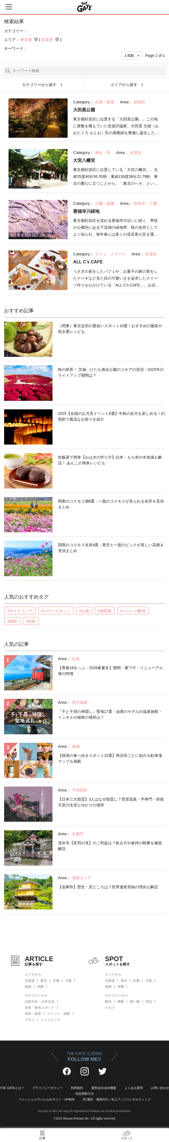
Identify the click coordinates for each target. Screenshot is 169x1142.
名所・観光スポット (39, 1007)
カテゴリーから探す (39, 84)
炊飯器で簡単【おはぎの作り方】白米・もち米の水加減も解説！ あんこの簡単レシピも (110, 460)
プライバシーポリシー (47, 1087)
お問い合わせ (160, 1087)
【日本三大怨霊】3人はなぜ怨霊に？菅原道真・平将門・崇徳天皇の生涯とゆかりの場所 (111, 802)
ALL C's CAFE (88, 262)
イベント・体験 (58, 1014)
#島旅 (31, 621)
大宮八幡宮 (84, 160)
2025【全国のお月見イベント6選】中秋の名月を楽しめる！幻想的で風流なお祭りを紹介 (111, 416)
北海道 (30, 981)
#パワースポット (55, 611)
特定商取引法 (85, 1093)
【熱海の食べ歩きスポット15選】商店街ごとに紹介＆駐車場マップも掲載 (110, 758)
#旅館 (12, 621)
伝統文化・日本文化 (39, 1001)
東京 (43, 981)
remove (36, 39)
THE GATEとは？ (12, 1087)
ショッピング (50, 1020)
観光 (108, 1001)
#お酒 (84, 611)
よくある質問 (133, 1087)
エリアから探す (123, 84)
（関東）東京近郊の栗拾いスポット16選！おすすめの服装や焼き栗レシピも (110, 329)
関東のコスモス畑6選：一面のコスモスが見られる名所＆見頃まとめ (111, 504)
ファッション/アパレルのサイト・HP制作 (46, 1099)
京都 (56, 981)
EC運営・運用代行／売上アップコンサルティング (117, 1099)
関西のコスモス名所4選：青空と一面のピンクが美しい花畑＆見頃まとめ (111, 548)
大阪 (68, 981)
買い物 (135, 1001)
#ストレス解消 (133, 611)
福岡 (28, 987)
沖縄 (40, 987)
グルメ (30, 1020)
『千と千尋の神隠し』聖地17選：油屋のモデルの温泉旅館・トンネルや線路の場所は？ (110, 714)
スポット (127, 1138)
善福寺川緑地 (86, 211)
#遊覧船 (105, 611)
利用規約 (77, 1087)
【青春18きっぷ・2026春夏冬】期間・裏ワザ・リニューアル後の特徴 (110, 671)
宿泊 (148, 1001)
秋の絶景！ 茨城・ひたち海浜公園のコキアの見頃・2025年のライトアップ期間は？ (111, 372)
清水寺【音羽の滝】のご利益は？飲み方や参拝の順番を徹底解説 (110, 846)
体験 (120, 1001)
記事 (42, 1138)
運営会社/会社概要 (103, 1087)
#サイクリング (19, 611)
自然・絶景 (33, 1014)
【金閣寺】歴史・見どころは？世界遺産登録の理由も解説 (108, 887)
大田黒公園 (84, 109)
